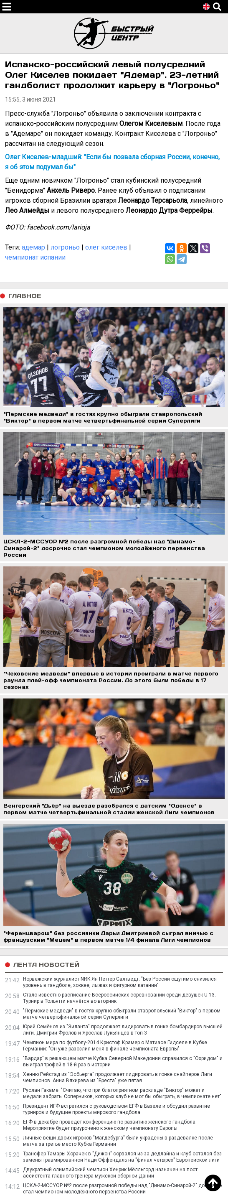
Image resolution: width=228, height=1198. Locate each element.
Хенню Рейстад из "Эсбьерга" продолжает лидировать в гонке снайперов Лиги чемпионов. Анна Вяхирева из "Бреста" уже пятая (117, 1077)
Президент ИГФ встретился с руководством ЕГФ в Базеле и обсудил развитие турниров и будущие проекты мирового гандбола (116, 1109)
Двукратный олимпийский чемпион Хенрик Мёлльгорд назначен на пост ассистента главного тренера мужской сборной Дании (110, 1173)
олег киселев (106, 247)
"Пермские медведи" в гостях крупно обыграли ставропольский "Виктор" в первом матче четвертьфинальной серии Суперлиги (121, 1014)
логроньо (65, 247)
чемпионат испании (35, 257)
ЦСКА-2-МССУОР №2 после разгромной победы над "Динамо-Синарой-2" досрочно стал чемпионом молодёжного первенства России (122, 1189)
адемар (33, 247)
